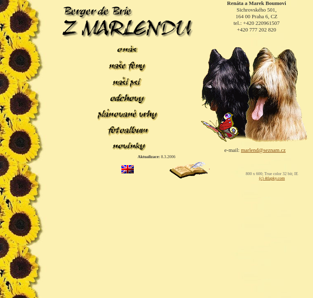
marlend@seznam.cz (263, 150)
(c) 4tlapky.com (272, 178)
